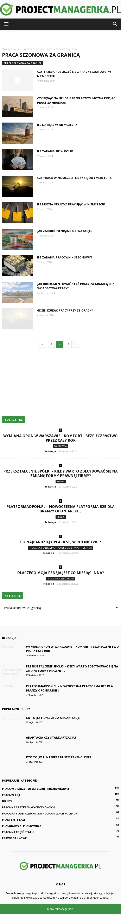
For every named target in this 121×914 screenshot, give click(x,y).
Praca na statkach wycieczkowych (28, 807)
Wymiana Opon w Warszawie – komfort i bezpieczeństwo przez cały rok (60, 438)
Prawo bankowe (14, 838)
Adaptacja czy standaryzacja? (51, 737)
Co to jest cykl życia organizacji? (53, 718)
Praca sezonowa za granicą (23, 63)
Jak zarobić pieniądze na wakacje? (64, 231)
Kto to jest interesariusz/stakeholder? (58, 757)
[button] (115, 24)
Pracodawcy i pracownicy (21, 826)
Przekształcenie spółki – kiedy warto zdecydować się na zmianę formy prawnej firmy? (60, 473)
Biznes (60, 481)
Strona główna (10, 49)
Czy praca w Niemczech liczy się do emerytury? (75, 178)
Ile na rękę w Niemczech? (57, 125)
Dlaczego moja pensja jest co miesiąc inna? (60, 572)
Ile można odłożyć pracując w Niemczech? (71, 204)
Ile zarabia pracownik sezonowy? (64, 257)
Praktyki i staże (13, 819)
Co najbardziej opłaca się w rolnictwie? (60, 542)
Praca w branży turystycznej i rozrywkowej (35, 789)
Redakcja (50, 451)
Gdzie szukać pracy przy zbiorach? (65, 310)
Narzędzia (60, 446)
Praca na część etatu (60, 578)
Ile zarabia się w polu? (55, 151)
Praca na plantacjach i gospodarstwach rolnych (61, 547)
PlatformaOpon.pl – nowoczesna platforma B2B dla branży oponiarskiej (60, 508)
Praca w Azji (11, 795)
